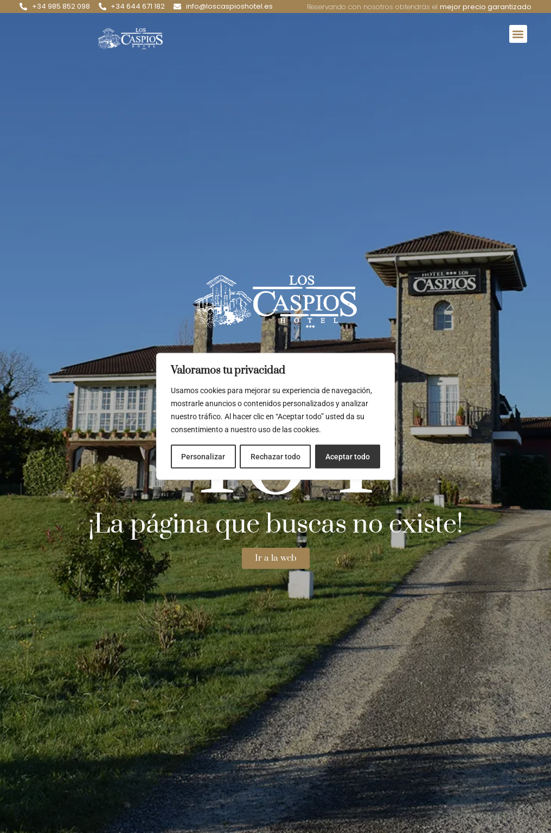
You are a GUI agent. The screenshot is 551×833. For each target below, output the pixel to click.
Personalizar (203, 456)
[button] (518, 34)
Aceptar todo (347, 456)
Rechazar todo (275, 456)
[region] (275, 416)
